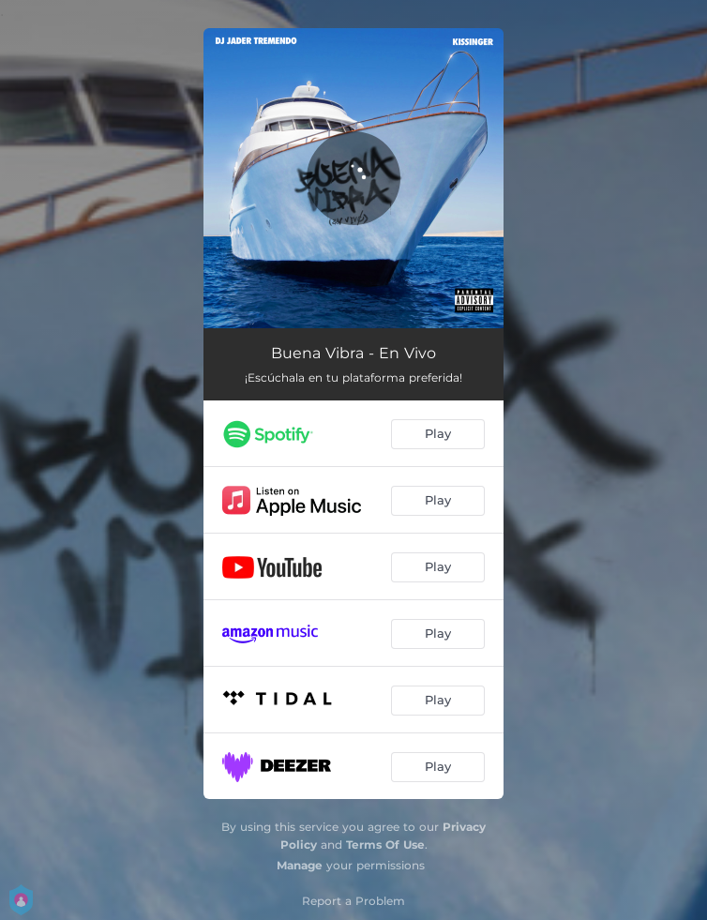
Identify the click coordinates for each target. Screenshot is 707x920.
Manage (300, 865)
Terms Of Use (385, 844)
